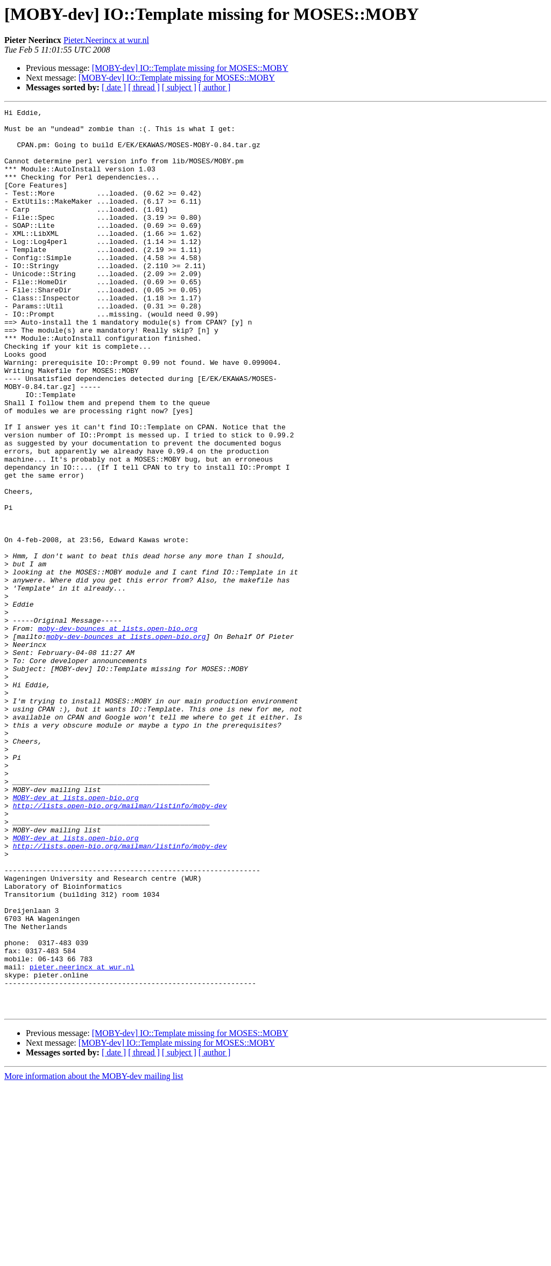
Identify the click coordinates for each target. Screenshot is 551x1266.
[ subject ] (179, 87)
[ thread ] (144, 87)
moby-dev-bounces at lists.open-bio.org (117, 733)
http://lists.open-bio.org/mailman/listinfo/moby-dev (120, 946)
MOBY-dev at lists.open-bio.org (76, 936)
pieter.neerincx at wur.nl (82, 1139)
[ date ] (114, 87)
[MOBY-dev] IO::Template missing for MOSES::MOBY (190, 68)
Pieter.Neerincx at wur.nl (106, 40)
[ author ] (215, 87)
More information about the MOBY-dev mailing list (93, 1256)
